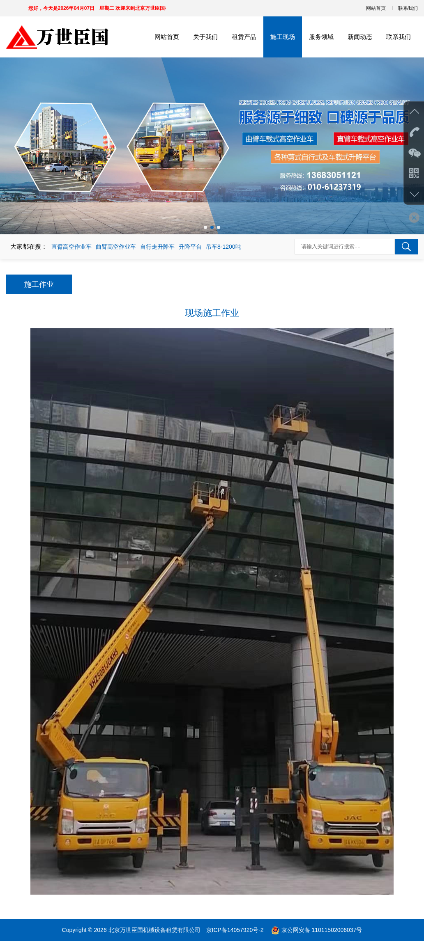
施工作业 (39, 284)
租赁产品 (244, 36)
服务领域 (321, 36)
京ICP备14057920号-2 (235, 930)
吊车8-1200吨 (223, 246)
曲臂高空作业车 (116, 246)
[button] (205, 227)
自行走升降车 (157, 246)
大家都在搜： (28, 246)
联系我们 (408, 8)
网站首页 (376, 8)
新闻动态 (360, 36)
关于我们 (205, 36)
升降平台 (190, 246)
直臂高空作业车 (71, 246)
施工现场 (282, 36)
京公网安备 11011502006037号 (321, 930)
